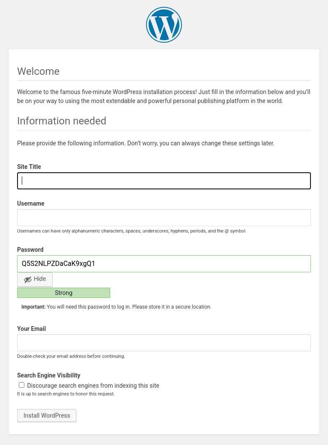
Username (30, 203)
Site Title (29, 166)
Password (30, 249)
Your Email (31, 328)
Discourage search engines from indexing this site (89, 385)
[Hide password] (35, 279)
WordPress (164, 25)
